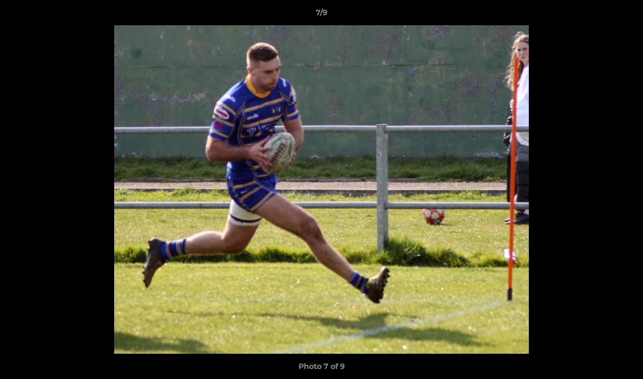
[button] (624, 15)
